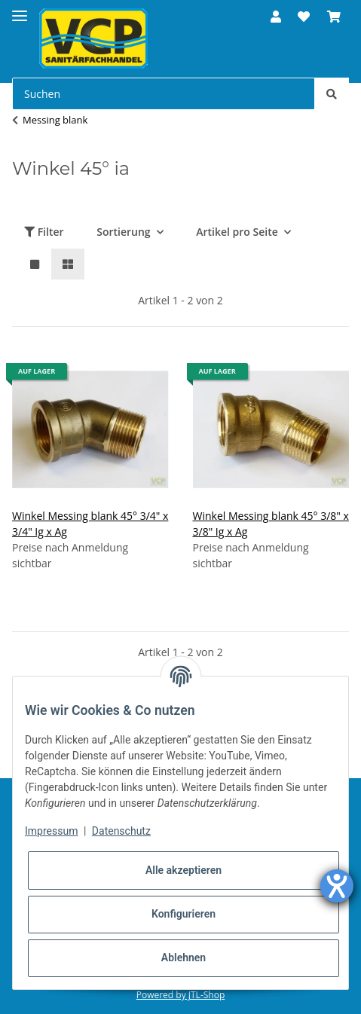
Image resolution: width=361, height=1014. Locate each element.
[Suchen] (163, 94)
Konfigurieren (183, 914)
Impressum (51, 831)
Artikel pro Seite (237, 231)
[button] (275, 17)
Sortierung (123, 231)
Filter (44, 231)
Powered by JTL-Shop (180, 994)
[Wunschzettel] (303, 17)
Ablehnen (183, 957)
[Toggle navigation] (19, 9)
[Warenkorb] (334, 17)
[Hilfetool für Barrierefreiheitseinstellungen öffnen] (336, 886)
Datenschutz (121, 831)
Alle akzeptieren (183, 870)
